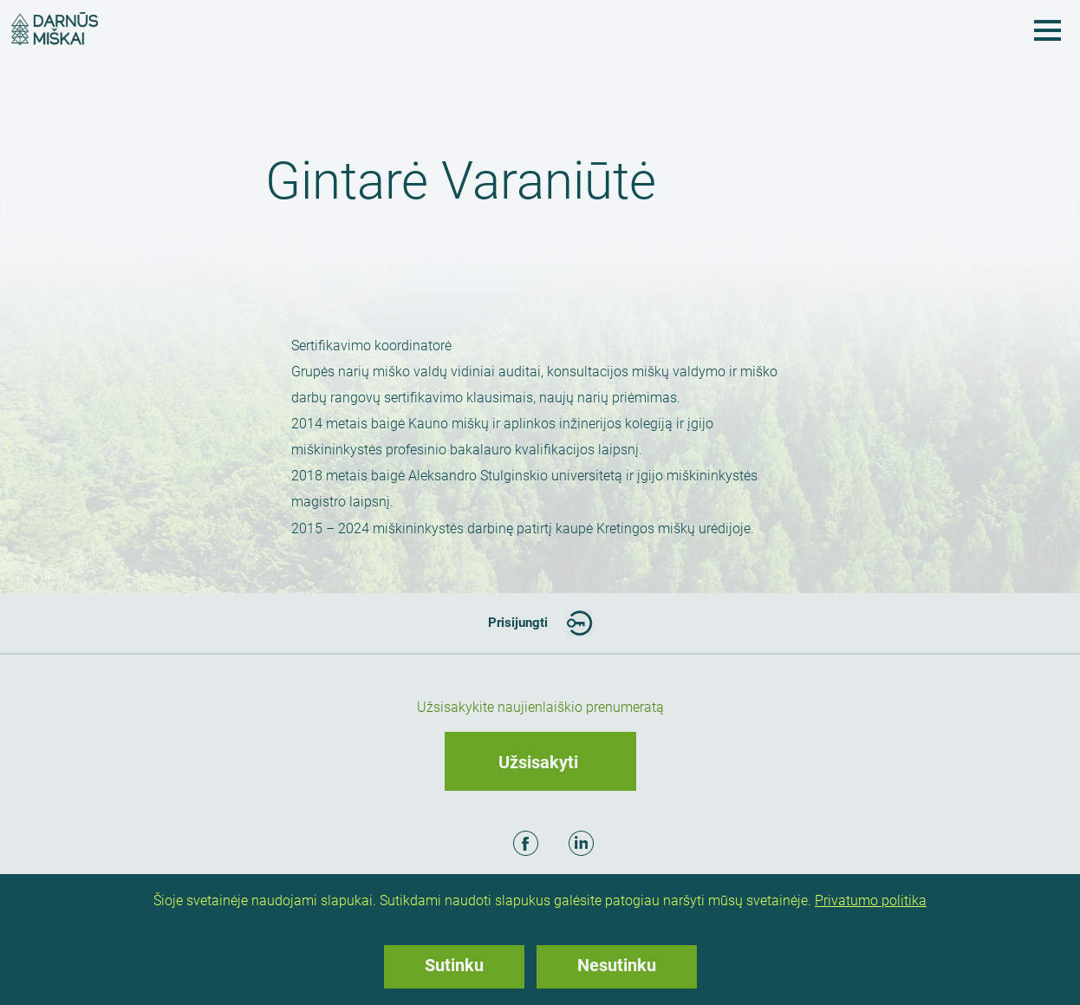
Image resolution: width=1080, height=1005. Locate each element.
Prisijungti (518, 622)
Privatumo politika (871, 900)
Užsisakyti (538, 762)
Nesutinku (616, 965)
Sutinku (454, 965)
